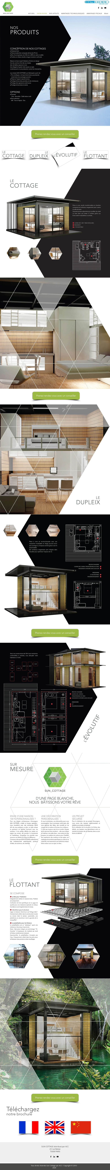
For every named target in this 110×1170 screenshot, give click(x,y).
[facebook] (98, 8)
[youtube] (105, 8)
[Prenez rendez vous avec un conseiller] (55, 134)
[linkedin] (102, 8)
